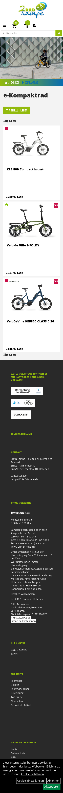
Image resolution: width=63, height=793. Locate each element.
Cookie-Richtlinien (32, 774)
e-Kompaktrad (30, 82)
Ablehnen (53, 781)
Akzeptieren (51, 786)
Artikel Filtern (17, 110)
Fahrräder (16, 680)
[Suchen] (58, 33)
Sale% (14, 653)
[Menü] (4, 25)
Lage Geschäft (19, 649)
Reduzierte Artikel (21, 705)
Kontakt (15, 749)
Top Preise (17, 697)
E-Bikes (15, 82)
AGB (13, 757)
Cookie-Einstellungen (30, 781)
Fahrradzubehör (20, 688)
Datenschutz (18, 753)
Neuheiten (17, 701)
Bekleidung (17, 693)
